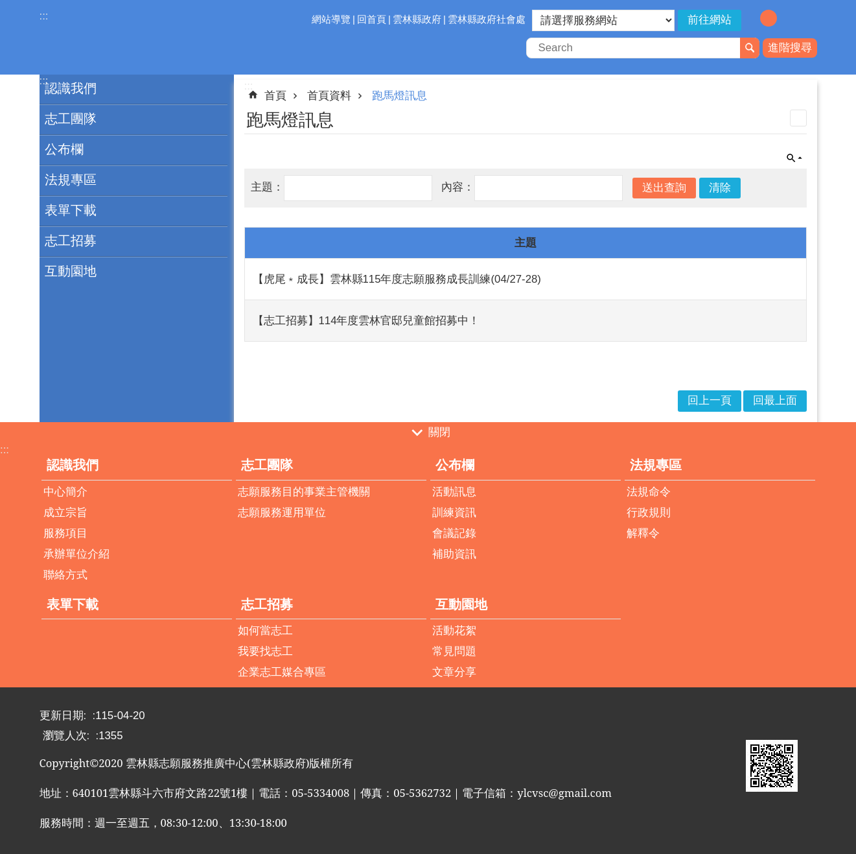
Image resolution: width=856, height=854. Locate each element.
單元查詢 (794, 158)
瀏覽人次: (68, 735)
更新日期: (64, 715)
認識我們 (71, 88)
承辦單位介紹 (76, 554)
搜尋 (749, 48)
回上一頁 (710, 400)
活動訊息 (454, 492)
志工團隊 (71, 119)
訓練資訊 (454, 512)
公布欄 (64, 149)
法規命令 (649, 492)
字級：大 (787, 18)
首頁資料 (329, 95)
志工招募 (71, 240)
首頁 (275, 95)
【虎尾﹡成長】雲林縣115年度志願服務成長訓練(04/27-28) (397, 279)
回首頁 (371, 19)
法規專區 (71, 179)
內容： (457, 187)
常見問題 (454, 651)
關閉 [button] (439, 432)
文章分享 (454, 672)
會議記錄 (454, 533)
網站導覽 (331, 19)
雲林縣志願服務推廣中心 (153, 38)
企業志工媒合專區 (282, 672)
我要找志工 (265, 651)
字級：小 (749, 18)
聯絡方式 (65, 575)
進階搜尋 (790, 48)
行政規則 (649, 512)
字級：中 (768, 18)
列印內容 (798, 118)
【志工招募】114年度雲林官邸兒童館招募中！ (366, 320)
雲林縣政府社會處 (487, 19)
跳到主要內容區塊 (6, 6)
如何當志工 (265, 630)
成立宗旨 (65, 512)
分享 (807, 19)
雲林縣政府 (417, 19)
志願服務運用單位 (282, 512)
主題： (267, 187)
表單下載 (71, 210)
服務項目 (65, 533)
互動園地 (71, 271)
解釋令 (643, 533)
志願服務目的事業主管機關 (304, 492)
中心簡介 (65, 492)
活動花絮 (454, 630)
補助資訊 (454, 554)
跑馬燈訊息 (399, 95)
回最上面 (775, 400)
